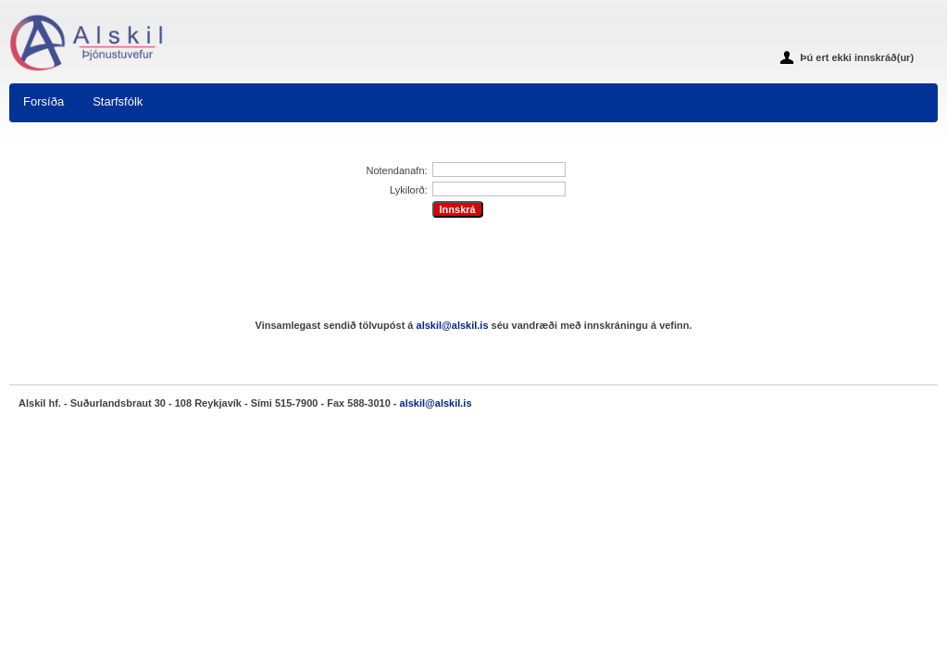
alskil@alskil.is (453, 325)
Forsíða (43, 101)
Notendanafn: (397, 170)
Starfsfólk (118, 101)
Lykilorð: (409, 189)
